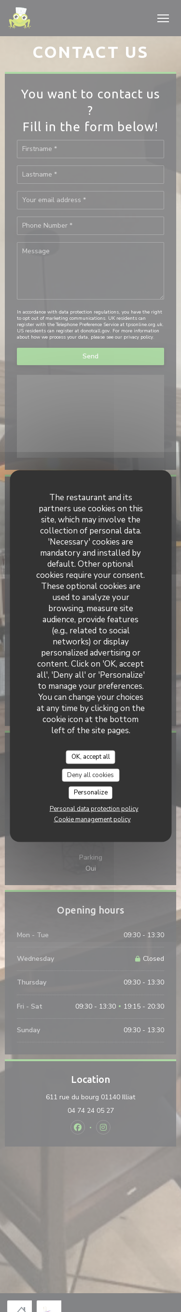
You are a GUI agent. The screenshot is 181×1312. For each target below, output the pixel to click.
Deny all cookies (90, 774)
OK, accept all (90, 756)
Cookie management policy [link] (92, 819)
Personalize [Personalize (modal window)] (91, 792)
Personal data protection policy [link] (94, 808)
